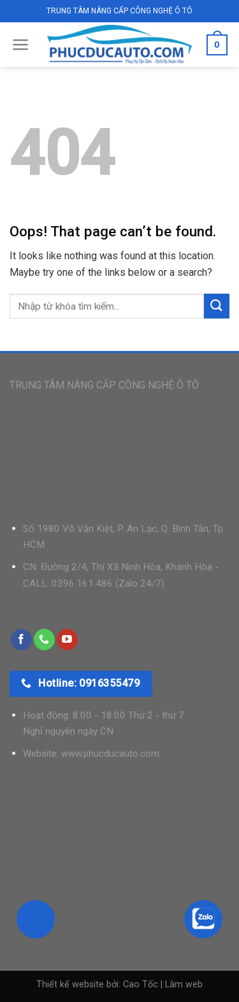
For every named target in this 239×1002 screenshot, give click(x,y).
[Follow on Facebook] (21, 639)
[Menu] (21, 44)
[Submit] (216, 306)
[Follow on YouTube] (67, 639)
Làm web (184, 984)
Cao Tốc (140, 984)
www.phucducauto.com (110, 753)
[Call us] (44, 639)
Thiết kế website (70, 984)
